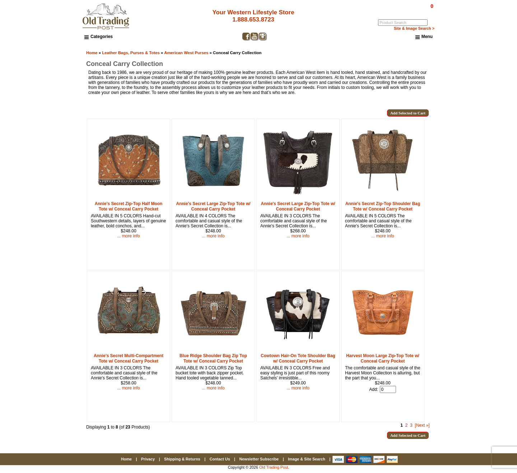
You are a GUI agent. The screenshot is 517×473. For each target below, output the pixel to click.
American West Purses (186, 53)
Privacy (148, 459)
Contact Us (220, 459)
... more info (128, 235)
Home (92, 53)
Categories (98, 36)
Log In (403, 11)
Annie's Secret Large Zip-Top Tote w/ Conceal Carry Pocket (213, 206)
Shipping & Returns (182, 459)
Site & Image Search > (414, 28)
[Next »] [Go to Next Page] (422, 425)
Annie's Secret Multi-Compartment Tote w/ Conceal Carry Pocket (128, 358)
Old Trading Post (273, 467)
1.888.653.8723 (253, 19)
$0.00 (415, 6)
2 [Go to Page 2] (406, 425)
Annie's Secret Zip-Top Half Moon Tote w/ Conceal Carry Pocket (129, 206)
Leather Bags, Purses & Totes (131, 53)
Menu (424, 37)
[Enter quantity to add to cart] (388, 389)
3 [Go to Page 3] (411, 425)
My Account (423, 11)
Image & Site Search (306, 459)
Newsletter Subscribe (259, 459)
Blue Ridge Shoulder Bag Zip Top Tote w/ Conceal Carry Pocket (213, 358)
